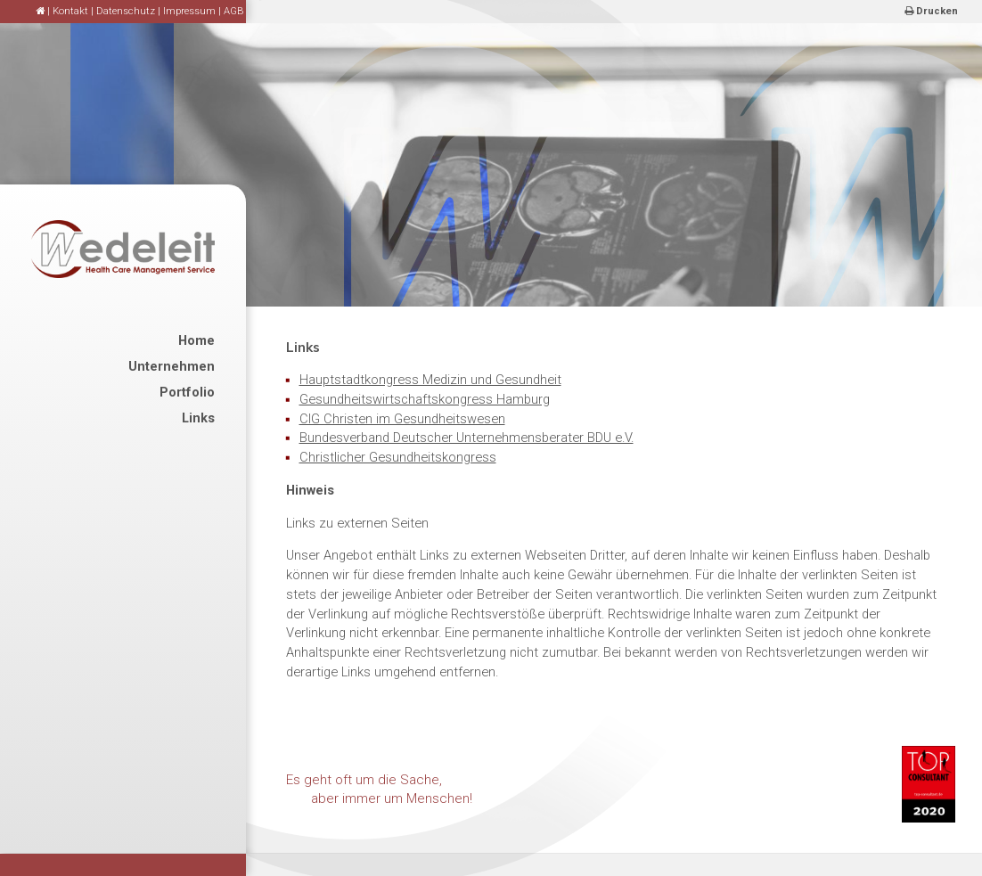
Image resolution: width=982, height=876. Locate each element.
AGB (234, 11)
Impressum (189, 11)
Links (198, 418)
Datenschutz (125, 11)
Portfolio (187, 392)
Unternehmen (171, 366)
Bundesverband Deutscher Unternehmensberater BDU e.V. (466, 438)
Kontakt (70, 11)
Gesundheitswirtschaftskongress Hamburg (424, 399)
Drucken (931, 11)
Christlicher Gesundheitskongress (397, 457)
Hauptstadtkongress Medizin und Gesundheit (430, 380)
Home (196, 340)
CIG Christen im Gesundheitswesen (402, 419)
